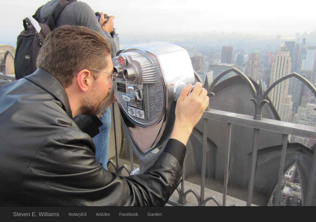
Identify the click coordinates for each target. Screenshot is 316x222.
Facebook (128, 214)
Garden (155, 214)
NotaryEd (77, 214)
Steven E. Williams (36, 214)
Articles (103, 214)
